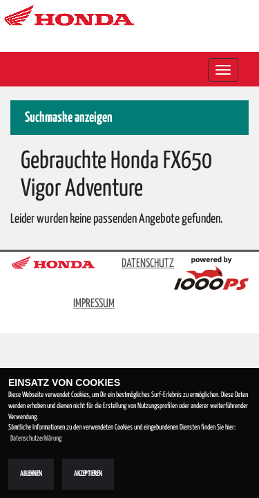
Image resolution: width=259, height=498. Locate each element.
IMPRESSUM (94, 304)
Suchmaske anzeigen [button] (69, 117)
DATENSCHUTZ (148, 264)
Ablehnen (31, 473)
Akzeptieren (88, 473)
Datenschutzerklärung (35, 438)
